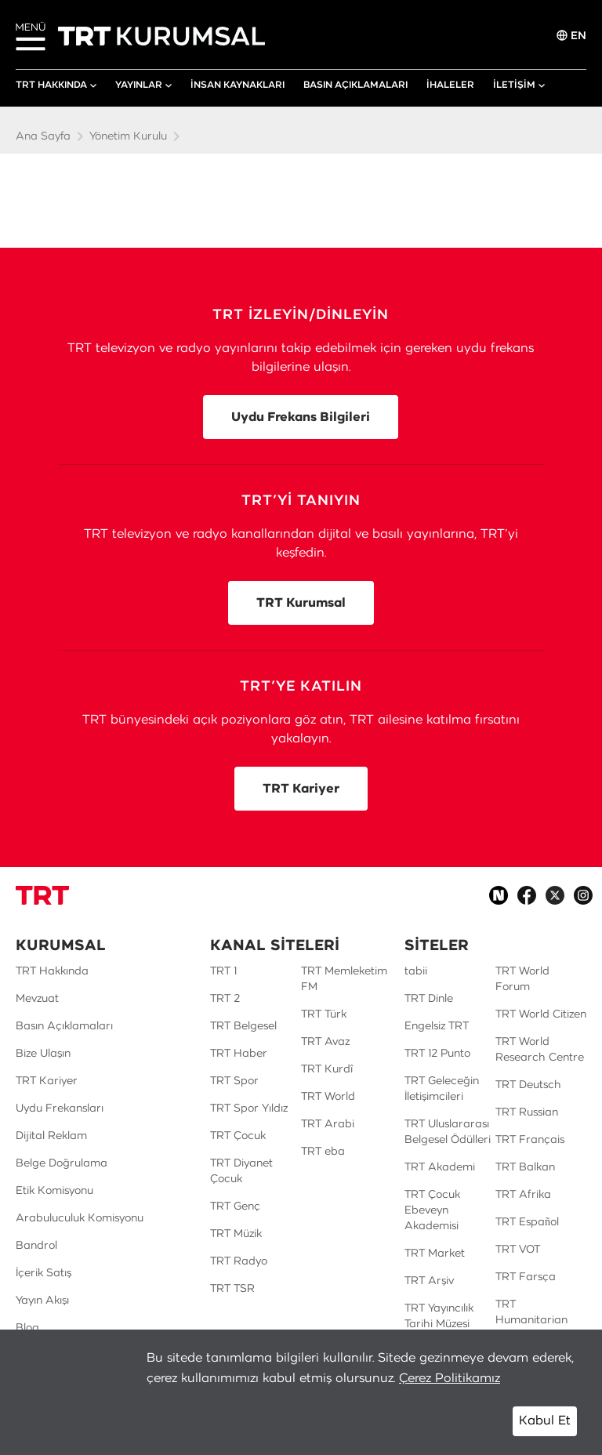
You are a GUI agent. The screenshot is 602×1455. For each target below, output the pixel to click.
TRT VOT (517, 1249)
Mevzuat (37, 998)
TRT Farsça (525, 1277)
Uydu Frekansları (59, 1108)
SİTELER (436, 946)
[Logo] (42, 895)
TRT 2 (225, 998)
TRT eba (323, 1151)
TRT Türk (323, 1014)
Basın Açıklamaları (64, 1026)
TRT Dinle (428, 998)
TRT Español (527, 1222)
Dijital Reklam (51, 1135)
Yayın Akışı (42, 1300)
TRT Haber (238, 1053)
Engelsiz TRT (436, 1026)
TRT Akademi (439, 1167)
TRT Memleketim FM (344, 979)
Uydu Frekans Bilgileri (300, 417)
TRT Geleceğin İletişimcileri (441, 1089)
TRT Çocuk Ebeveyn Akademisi (432, 1210)
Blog (27, 1328)
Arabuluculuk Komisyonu (79, 1218)
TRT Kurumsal (301, 603)
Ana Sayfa (43, 136)
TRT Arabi (327, 1124)
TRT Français (529, 1139)
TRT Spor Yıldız (249, 1108)
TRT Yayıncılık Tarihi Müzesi (438, 1316)
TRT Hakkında (52, 971)
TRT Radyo (238, 1261)
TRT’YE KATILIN (301, 687)
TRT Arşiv (429, 1280)
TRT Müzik (236, 1233)
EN (571, 36)
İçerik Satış (43, 1273)
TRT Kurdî (327, 1069)
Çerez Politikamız (449, 1378)
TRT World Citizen (540, 1014)
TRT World (328, 1096)
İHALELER (450, 84)
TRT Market (434, 1253)
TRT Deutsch (528, 1084)
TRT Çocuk (238, 1135)
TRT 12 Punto (437, 1053)
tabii (415, 971)
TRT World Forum (522, 979)
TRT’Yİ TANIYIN (301, 501)
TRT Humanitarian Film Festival (531, 1320)
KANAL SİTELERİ (274, 946)
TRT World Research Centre (539, 1049)
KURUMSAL (61, 946)
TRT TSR (232, 1288)
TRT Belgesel (243, 1026)
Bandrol (36, 1245)
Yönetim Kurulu (128, 136)
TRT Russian (526, 1112)
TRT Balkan (525, 1167)
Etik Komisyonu (54, 1190)
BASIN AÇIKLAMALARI (355, 84)
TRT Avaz (325, 1041)
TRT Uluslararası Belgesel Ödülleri (447, 1132)
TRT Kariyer (301, 788)
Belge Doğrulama (61, 1163)
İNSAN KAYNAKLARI (237, 84)
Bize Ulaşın (43, 1053)
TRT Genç (235, 1206)
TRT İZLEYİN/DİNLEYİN (300, 315)
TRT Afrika (523, 1194)
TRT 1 (223, 971)
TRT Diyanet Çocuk (241, 1171)
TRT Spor (234, 1081)
